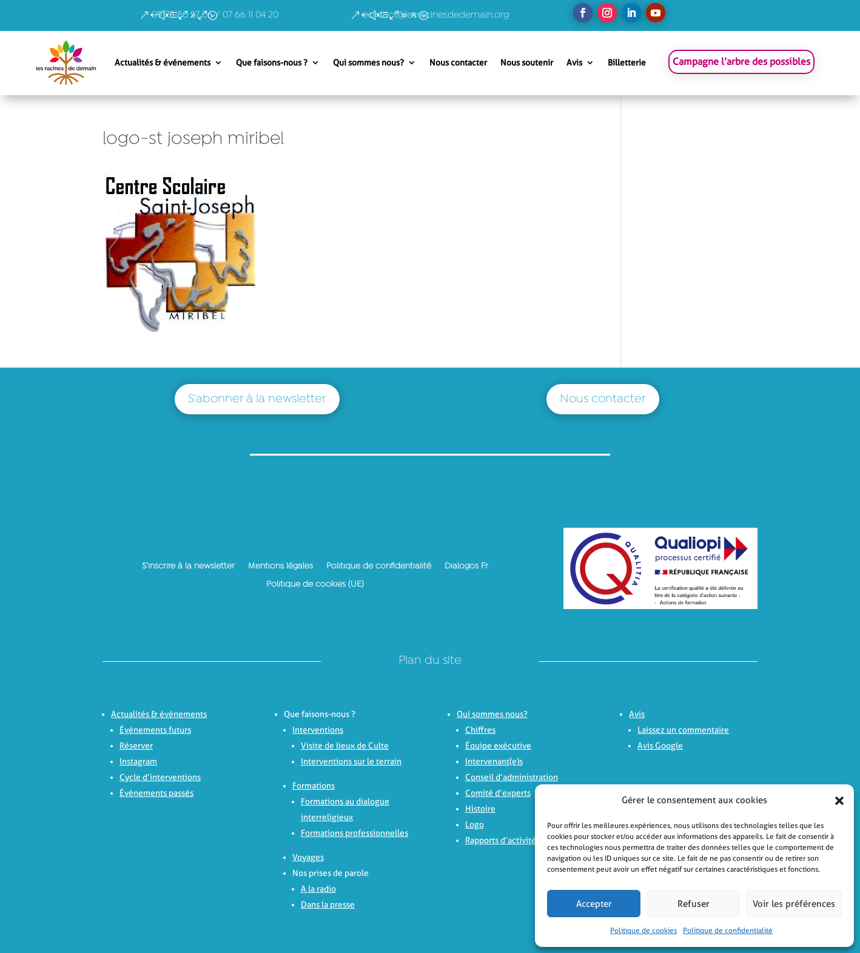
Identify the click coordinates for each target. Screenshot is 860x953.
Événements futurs (155, 730)
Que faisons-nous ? (271, 62)
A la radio (318, 889)
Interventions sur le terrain (351, 761)
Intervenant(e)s (494, 761)
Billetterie (627, 62)
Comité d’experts (498, 793)
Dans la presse (328, 904)
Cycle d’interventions (160, 777)
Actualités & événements (162, 62)
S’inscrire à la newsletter (188, 566)
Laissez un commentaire (683, 730)
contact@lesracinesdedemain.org (436, 15)
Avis (574, 62)
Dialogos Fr (466, 566)
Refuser (693, 903)
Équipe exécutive (498, 745)
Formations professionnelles (354, 833)
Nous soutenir (526, 62)
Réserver (136, 745)
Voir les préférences (794, 903)
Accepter (594, 903)
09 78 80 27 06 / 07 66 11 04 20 (215, 15)
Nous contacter (458, 62)
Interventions (317, 730)
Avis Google (660, 745)
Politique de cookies (643, 930)
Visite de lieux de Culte (345, 745)
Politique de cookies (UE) (315, 584)
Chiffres (480, 730)
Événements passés (156, 793)
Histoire (480, 808)
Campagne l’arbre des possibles (741, 61)
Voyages (308, 857)
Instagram (138, 761)
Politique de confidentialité (728, 930)
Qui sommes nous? (368, 62)
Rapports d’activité (500, 840)
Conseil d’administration (511, 777)
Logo (474, 824)
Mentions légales (280, 566)
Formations (313, 785)
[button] (836, 801)
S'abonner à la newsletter (257, 399)
